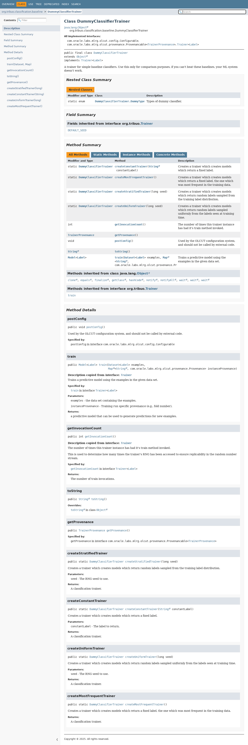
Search (76, 4)
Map (165, 257)
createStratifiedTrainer (132, 191)
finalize (101, 280)
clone (72, 280)
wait (182, 280)
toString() (13, 76)
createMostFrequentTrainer (134, 177)
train (118, 257)
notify (151, 280)
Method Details (13, 52)
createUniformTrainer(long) (24, 100)
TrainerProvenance (161, 44)
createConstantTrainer (131, 166)
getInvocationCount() (20, 70)
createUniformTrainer (130, 206)
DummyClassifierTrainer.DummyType (120, 101)
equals (85, 280)
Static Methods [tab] (105, 154)
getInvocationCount (129, 224)
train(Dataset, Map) (19, 64)
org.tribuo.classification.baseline (22, 11)
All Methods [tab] (78, 154)
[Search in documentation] (212, 12)
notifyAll (167, 280)
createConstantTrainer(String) (25, 94)
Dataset (129, 257)
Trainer (182, 44)
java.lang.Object (75, 27)
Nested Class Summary (18, 34)
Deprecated (51, 4)
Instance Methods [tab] (136, 154)
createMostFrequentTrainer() (24, 106)
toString (121, 251)
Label (193, 44)
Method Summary (15, 46)
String (153, 166)
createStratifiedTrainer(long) (24, 88)
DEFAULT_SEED (77, 130)
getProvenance (125, 235)
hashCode (135, 280)
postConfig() (14, 58)
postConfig (122, 240)
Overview (8, 4)
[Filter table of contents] (31, 20)
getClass (118, 280)
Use (30, 4)
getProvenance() (17, 82)
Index (65, 4)
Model (72, 257)
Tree (39, 4)
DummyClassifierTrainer (65, 11)
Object (81, 56)
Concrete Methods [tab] (170, 154)
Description (12, 28)
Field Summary (13, 40)
